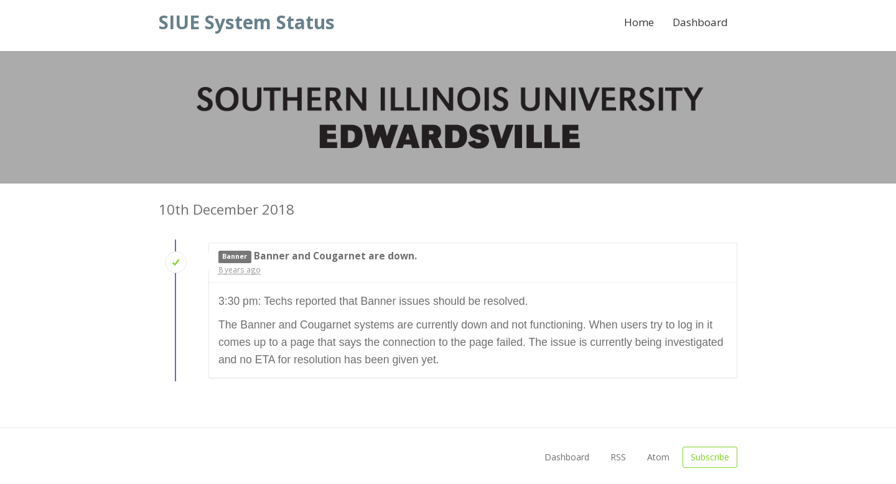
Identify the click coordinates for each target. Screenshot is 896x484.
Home (639, 22)
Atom (658, 457)
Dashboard (700, 22)
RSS (618, 457)
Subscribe (710, 457)
